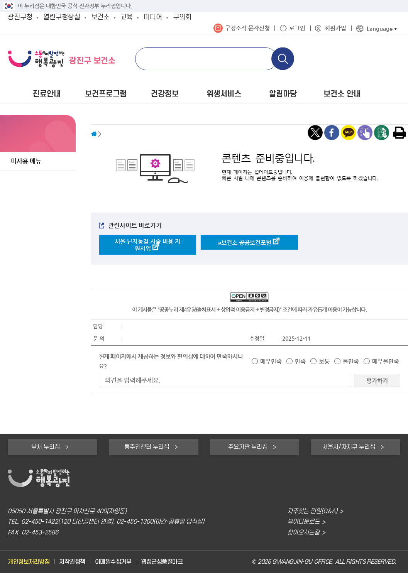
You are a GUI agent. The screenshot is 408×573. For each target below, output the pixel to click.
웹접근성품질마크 (162, 562)
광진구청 (20, 17)
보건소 (100, 17)
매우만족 (271, 361)
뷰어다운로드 (303, 522)
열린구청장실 (61, 17)
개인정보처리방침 (28, 562)
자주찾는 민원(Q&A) (312, 511)
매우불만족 (385, 361)
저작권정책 (72, 562)
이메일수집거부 (113, 562)
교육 (126, 17)
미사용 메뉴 (26, 161)
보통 (324, 361)
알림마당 (283, 94)
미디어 (153, 17)
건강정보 (165, 94)
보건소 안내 (342, 94)
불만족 (351, 361)
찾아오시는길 (303, 532)
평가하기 (377, 380)
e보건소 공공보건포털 (244, 242)
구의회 (182, 17)
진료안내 (47, 94)
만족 (300, 361)
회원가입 (335, 28)
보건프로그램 (106, 94)
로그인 (297, 28)
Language (380, 28)
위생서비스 (224, 94)
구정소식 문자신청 (247, 28)
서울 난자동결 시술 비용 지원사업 (147, 245)
